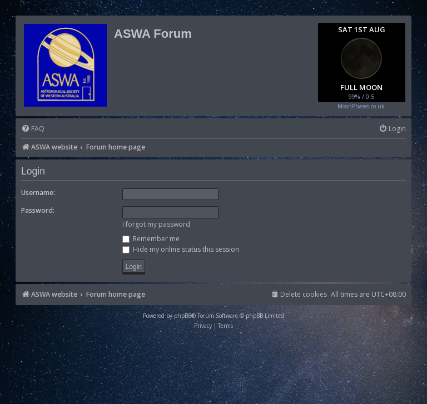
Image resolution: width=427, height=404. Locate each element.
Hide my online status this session (180, 249)
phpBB (182, 316)
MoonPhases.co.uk (361, 106)
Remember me (151, 238)
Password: (37, 210)
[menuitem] (32, 129)
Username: (38, 192)
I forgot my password (156, 224)
